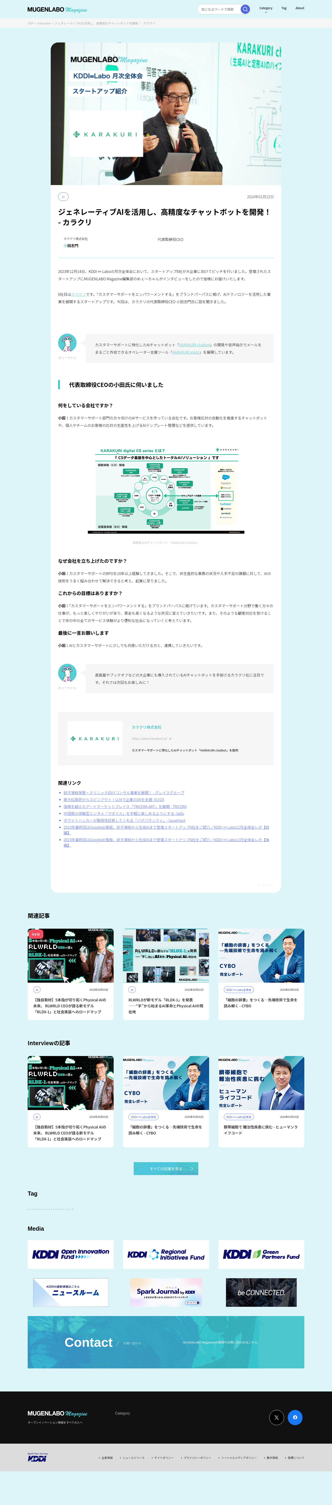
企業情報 (107, 1491)
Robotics (62, 1239)
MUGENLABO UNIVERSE (128, 1239)
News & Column (143, 1456)
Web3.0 (160, 1239)
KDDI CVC (202, 1239)
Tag (284, 8)
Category (265, 8)
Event (162, 1456)
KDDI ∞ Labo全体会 (105, 1226)
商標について (296, 1491)
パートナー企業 (173, 1226)
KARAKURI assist (185, 352)
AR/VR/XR (245, 1239)
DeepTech (231, 1226)
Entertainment (204, 1226)
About (300, 8)
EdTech (223, 1239)
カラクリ (78, 294)
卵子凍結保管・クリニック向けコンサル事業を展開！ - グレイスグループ (124, 792)
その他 (133, 1226)
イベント (274, 1226)
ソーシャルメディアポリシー (239, 1491)
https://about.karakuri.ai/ (149, 738)
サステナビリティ (90, 1239)
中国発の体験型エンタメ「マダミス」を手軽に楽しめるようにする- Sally (124, 813)
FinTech (252, 1226)
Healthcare (39, 1239)
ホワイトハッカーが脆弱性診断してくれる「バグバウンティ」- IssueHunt (124, 820)
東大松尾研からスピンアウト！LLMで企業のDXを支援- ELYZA (114, 799)
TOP (30, 23)
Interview (44, 23)
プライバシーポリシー (197, 1491)
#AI (64, 867)
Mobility (181, 1239)
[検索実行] (245, 9)
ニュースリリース (134, 1491)
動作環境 (272, 1491)
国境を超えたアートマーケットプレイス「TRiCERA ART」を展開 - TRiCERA (125, 806)
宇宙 (292, 1226)
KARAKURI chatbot (194, 344)
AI (63, 196)
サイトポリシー (164, 1491)
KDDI (150, 1226)
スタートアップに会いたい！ (62, 1226)
